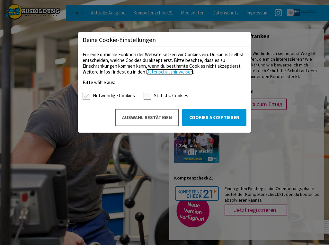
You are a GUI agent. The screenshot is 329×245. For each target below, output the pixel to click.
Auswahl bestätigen (147, 117)
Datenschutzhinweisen (169, 72)
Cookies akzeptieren (214, 117)
